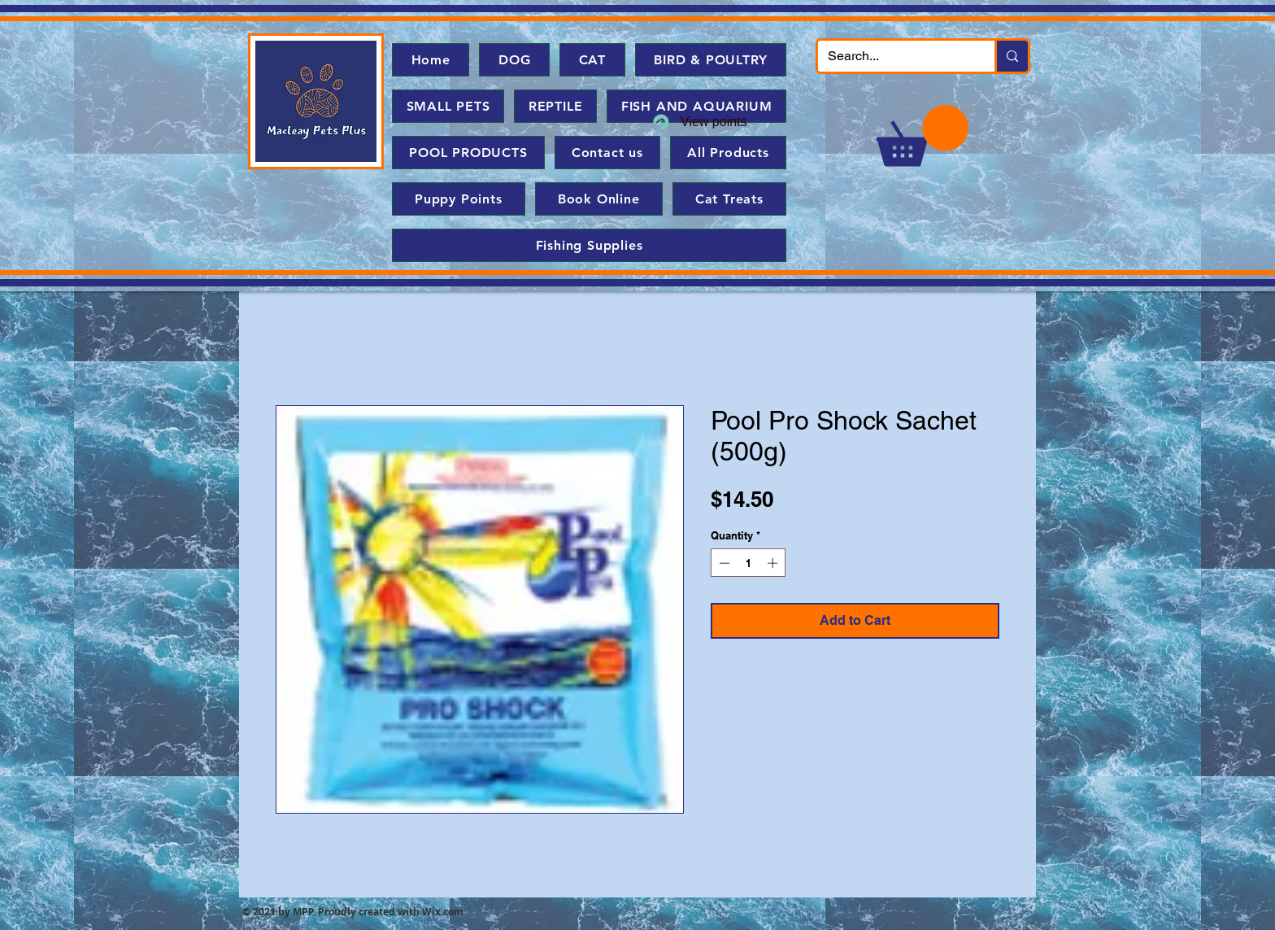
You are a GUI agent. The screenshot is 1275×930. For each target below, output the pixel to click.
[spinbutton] (748, 563)
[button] (922, 135)
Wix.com (442, 912)
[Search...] (894, 56)
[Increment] (774, 563)
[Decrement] (723, 563)
